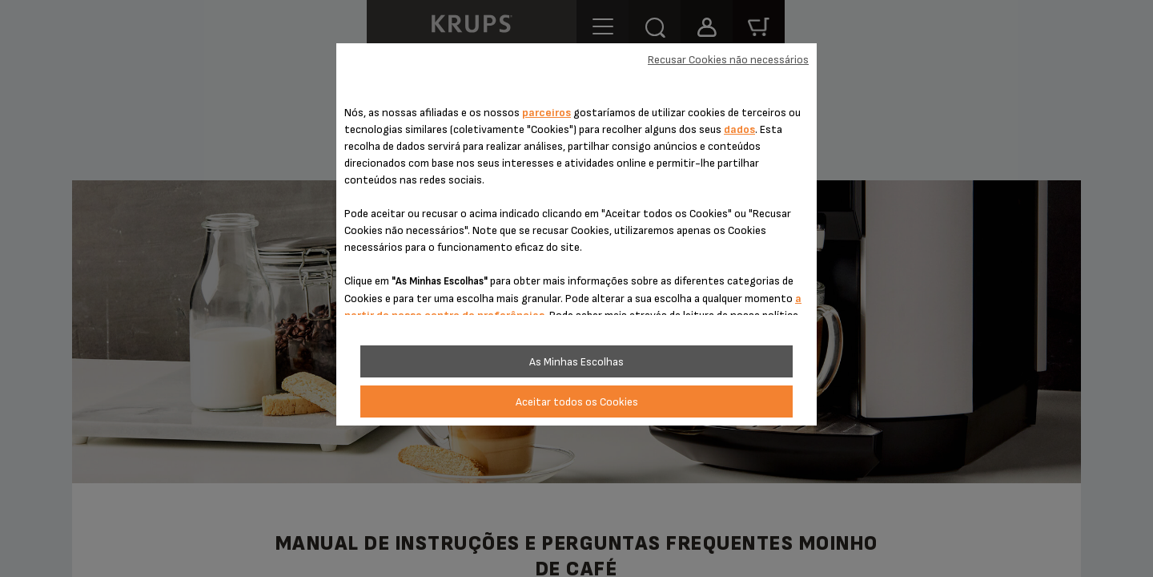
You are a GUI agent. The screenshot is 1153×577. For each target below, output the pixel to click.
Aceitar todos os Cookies (577, 402)
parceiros (546, 112)
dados (739, 129)
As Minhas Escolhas (576, 362)
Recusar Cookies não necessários (728, 60)
